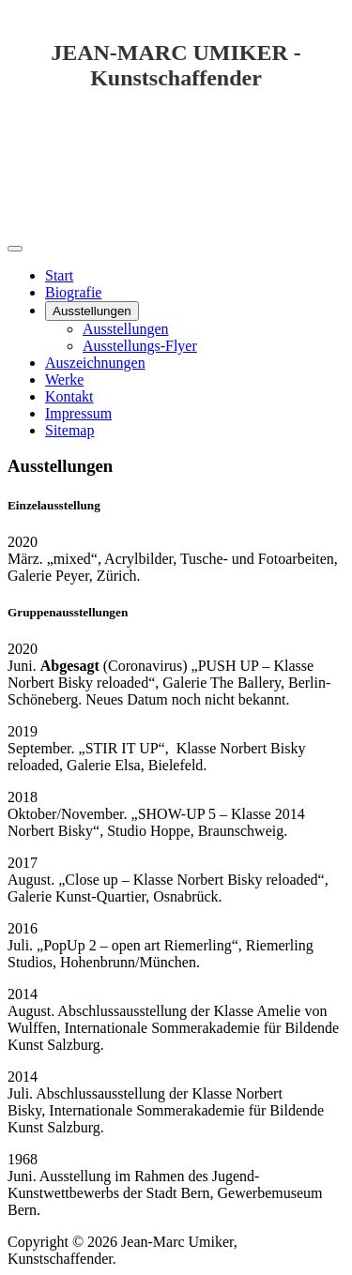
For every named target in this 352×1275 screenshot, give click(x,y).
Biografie (73, 292)
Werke (64, 379)
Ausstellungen (92, 311)
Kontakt (69, 396)
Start (59, 275)
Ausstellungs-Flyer (140, 346)
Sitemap (69, 430)
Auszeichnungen (95, 363)
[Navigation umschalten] (15, 248)
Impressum (78, 413)
